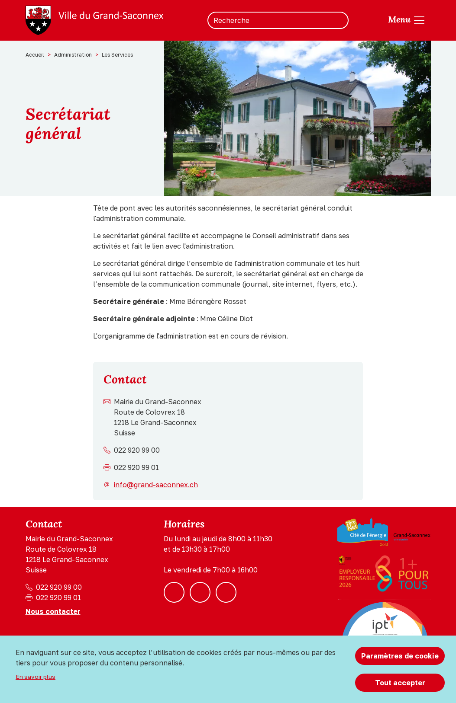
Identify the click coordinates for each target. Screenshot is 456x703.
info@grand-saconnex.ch (156, 484)
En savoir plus (35, 676)
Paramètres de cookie (400, 656)
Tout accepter (400, 682)
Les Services (117, 54)
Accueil (35, 54)
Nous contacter (53, 611)
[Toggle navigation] (407, 20)
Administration (73, 54)
